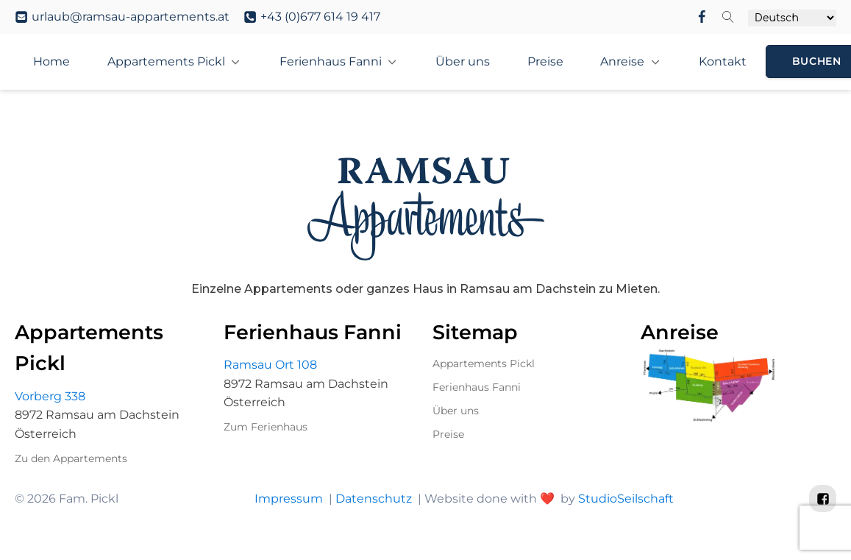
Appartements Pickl (166, 61)
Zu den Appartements (71, 458)
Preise (448, 434)
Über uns (455, 410)
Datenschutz (373, 499)
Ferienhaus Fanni (330, 61)
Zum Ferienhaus (265, 426)
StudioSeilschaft (625, 499)
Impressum (288, 499)
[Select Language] (792, 18)
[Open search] (728, 17)
